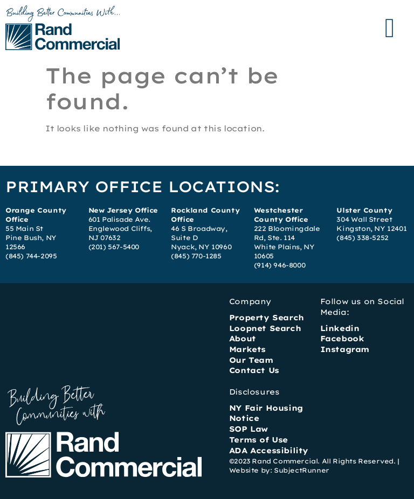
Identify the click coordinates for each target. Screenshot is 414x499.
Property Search (266, 317)
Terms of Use (258, 440)
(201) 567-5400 (113, 247)
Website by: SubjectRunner (279, 470)
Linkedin (340, 328)
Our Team (251, 360)
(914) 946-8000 (279, 265)
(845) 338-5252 (362, 238)
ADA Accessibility (268, 450)
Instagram (344, 349)
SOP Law (248, 429)
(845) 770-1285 (196, 256)
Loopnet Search (265, 328)
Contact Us (254, 370)
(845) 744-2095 (31, 256)
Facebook (342, 338)
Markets (247, 349)
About (242, 338)
